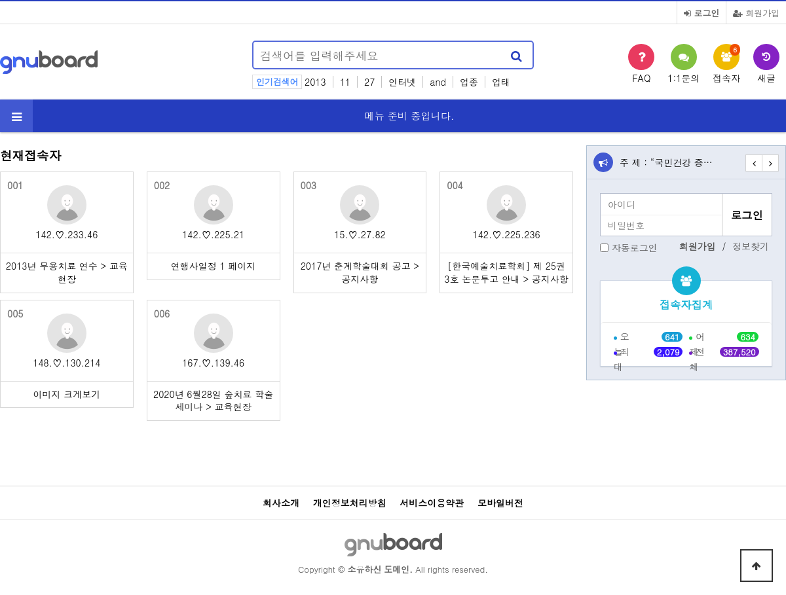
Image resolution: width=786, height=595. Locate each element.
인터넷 (402, 81)
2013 (315, 81)
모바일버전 (500, 503)
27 (369, 81)
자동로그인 (635, 247)
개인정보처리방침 (349, 503)
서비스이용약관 (432, 503)
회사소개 (281, 503)
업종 (469, 81)
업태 (501, 81)
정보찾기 (750, 246)
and (438, 81)
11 (345, 81)
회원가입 (756, 13)
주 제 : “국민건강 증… (666, 162)
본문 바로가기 (0, 0)
